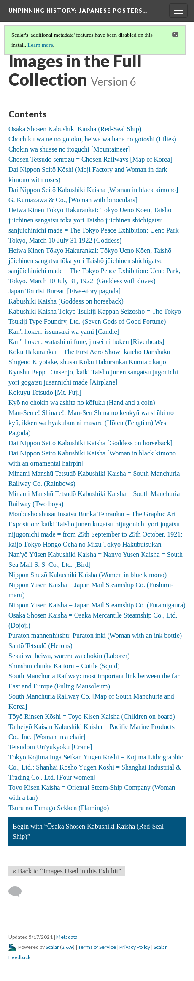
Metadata (67, 937)
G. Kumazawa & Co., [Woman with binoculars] (72, 199)
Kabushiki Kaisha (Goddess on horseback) (66, 301)
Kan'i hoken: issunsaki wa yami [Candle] (63, 331)
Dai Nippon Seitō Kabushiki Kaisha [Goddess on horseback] (90, 443)
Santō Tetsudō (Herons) (40, 645)
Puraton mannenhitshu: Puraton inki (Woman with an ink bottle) (95, 635)
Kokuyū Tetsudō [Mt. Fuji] (44, 392)
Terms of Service (97, 947)
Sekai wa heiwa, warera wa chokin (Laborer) (68, 655)
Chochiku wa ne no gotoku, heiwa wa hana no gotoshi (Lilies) (92, 139)
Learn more (40, 45)
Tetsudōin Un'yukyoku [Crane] (50, 747)
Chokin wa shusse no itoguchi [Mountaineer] (69, 149)
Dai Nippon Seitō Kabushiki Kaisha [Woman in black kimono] (93, 189)
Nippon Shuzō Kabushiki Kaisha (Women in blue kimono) (87, 574)
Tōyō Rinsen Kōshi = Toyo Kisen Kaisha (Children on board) (91, 716)
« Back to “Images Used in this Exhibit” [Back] (67, 871)
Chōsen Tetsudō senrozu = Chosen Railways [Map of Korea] (90, 159)
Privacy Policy (134, 947)
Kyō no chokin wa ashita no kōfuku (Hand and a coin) (81, 402)
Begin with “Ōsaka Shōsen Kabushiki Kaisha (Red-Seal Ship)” (88, 831)
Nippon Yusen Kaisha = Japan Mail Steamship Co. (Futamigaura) (96, 605)
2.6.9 (67, 947)
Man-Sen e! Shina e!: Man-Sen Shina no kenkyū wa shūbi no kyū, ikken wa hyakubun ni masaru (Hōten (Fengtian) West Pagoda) (91, 422)
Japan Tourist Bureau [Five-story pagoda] (64, 291)
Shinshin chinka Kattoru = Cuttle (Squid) (64, 665)
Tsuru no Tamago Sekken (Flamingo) (58, 807)
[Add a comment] (18, 891)
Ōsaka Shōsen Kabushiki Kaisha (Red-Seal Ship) (74, 129)
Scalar (52, 947)
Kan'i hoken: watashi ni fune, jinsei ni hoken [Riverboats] (86, 341)
